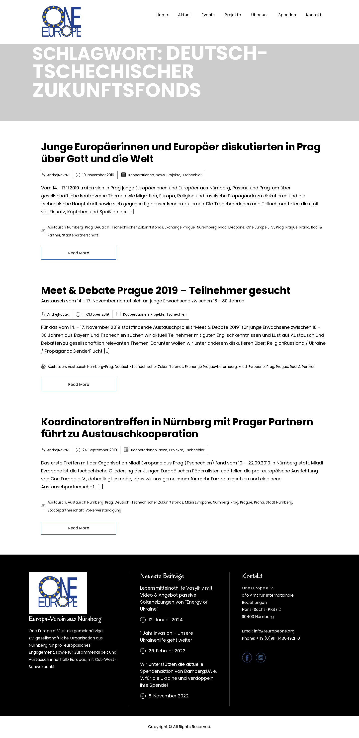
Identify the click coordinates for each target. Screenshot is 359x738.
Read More (78, 253)
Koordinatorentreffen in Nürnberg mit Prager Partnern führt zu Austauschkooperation (177, 428)
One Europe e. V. (260, 227)
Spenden (287, 15)
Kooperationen (141, 174)
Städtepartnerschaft (80, 235)
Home (162, 15)
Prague (291, 227)
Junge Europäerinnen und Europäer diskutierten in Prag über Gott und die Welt (181, 153)
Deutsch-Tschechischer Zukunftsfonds (128, 227)
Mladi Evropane (231, 227)
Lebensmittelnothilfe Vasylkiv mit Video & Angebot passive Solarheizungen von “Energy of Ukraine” (176, 598)
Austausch (57, 366)
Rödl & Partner (302, 366)
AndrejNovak (58, 174)
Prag (280, 227)
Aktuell (184, 15)
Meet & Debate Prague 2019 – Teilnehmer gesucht (165, 290)
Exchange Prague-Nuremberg (191, 227)
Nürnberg (221, 502)
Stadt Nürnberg (279, 502)
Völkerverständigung (103, 510)
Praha (304, 227)
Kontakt (314, 15)
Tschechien (192, 174)
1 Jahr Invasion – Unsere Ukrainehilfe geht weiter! (167, 636)
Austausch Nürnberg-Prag (70, 227)
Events (208, 15)
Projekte (233, 15)
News (160, 174)
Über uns (260, 15)
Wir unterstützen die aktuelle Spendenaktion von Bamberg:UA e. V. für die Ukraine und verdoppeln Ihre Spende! (178, 674)
